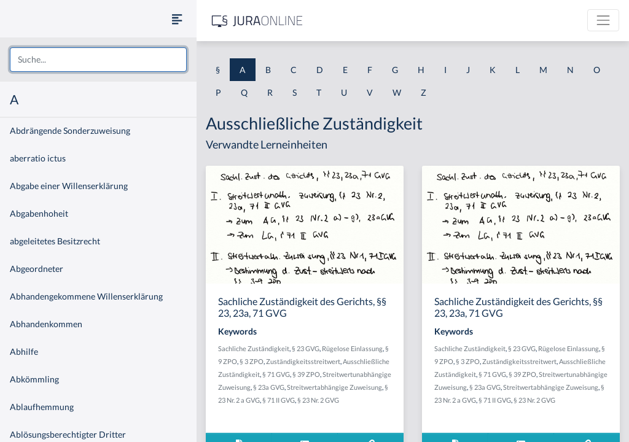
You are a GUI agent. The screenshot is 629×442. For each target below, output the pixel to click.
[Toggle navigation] (603, 20)
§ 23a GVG (268, 387)
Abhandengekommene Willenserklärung (86, 296)
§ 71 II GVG (278, 400)
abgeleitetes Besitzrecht (55, 241)
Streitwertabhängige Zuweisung (334, 387)
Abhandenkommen (46, 324)
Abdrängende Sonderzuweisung (70, 130)
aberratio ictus (38, 158)
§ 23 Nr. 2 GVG (318, 400)
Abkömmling (34, 379)
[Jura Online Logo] (257, 20)
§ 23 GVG (305, 348)
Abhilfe (24, 351)
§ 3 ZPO (252, 361)
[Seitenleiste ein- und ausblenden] (177, 19)
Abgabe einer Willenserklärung (69, 185)
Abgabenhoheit (39, 213)
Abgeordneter (36, 268)
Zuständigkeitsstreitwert (303, 361)
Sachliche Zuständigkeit (253, 348)
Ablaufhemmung (42, 406)
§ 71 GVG (276, 374)
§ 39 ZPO (306, 374)
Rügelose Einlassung (352, 348)
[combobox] (98, 59)
